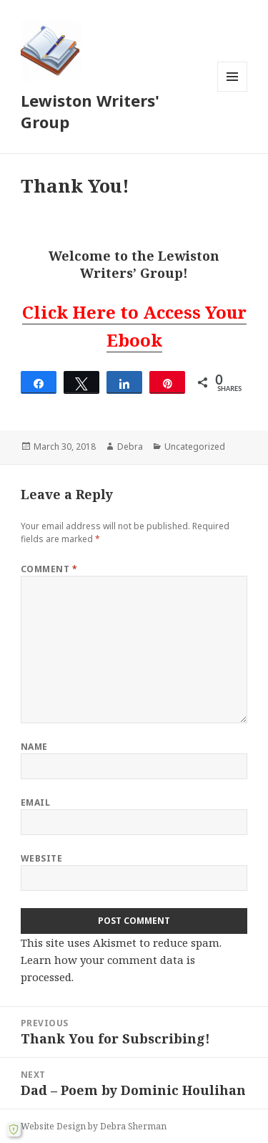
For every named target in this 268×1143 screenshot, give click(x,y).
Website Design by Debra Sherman (94, 1126)
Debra (130, 446)
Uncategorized (194, 446)
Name (34, 747)
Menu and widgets (232, 91)
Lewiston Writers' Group (90, 111)
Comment (49, 569)
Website (41, 858)
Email (35, 802)
